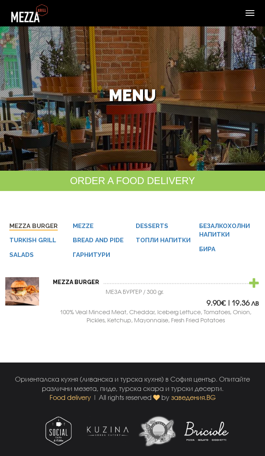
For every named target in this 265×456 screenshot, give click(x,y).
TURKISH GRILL (32, 241)
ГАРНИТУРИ (91, 256)
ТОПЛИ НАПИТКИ (163, 241)
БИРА (207, 250)
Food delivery (70, 397)
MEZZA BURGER (33, 227)
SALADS (21, 256)
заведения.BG (193, 397)
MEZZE (83, 227)
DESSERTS (152, 227)
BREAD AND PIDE (98, 241)
